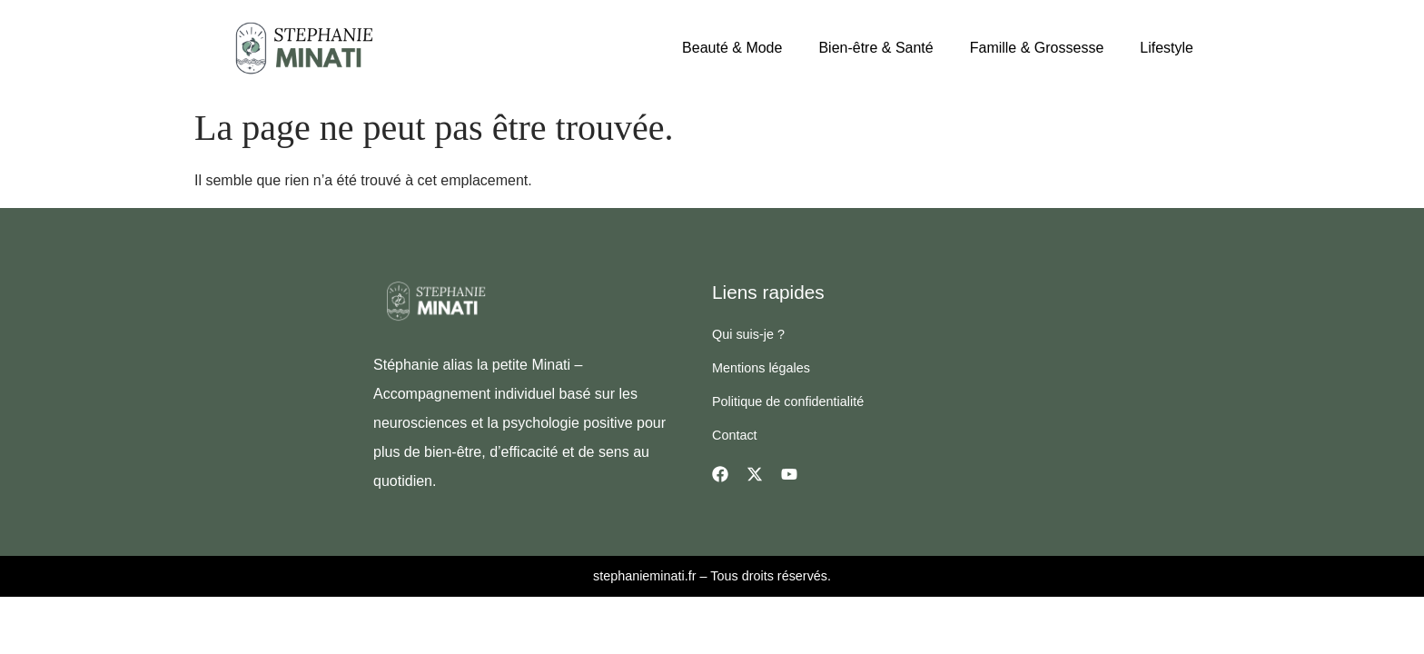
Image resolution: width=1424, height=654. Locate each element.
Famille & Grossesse (1037, 47)
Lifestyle (1166, 47)
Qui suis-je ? (748, 334)
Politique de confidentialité (788, 401)
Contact (734, 435)
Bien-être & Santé (875, 47)
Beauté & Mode (732, 47)
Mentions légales (761, 368)
